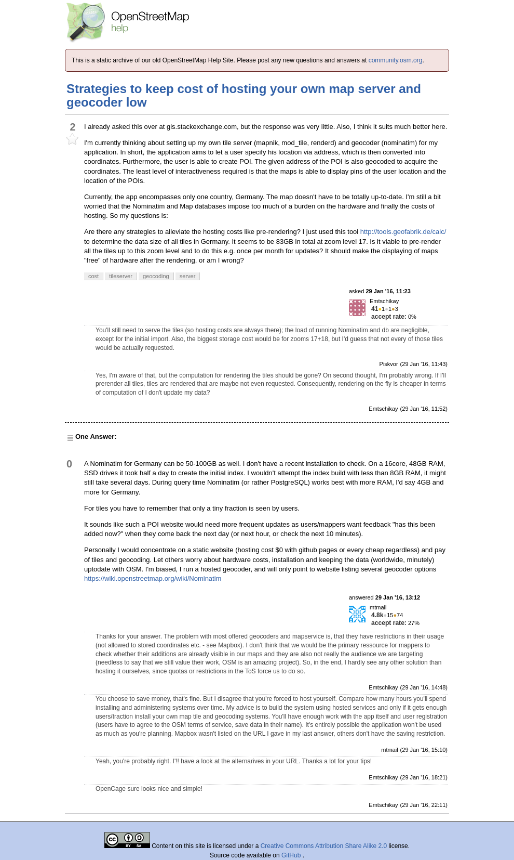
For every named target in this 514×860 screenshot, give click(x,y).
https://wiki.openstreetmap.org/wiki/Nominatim (152, 578)
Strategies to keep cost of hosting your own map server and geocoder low (243, 95)
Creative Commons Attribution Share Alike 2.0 (324, 846)
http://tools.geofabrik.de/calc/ (403, 232)
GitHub (292, 855)
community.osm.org (396, 60)
